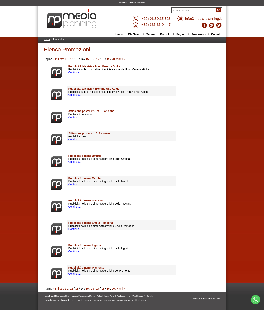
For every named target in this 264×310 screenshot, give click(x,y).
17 (97, 59)
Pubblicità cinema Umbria (84, 155)
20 (113, 59)
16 (92, 59)
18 (102, 59)
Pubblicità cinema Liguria (84, 245)
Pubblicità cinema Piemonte (86, 267)
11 (66, 59)
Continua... (74, 72)
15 (87, 59)
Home (47, 39)
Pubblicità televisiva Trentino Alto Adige (93, 88)
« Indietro (58, 59)
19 (108, 59)
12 (71, 59)
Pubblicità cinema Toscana (85, 200)
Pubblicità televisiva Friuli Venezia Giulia (94, 66)
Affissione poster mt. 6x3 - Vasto (89, 133)
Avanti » (120, 59)
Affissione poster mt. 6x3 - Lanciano (91, 111)
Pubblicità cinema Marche (84, 178)
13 (76, 59)
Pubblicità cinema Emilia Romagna (90, 222)
